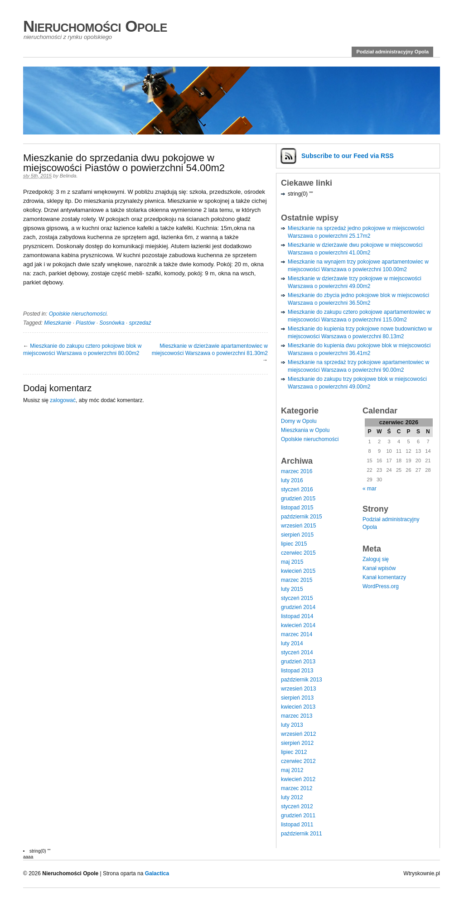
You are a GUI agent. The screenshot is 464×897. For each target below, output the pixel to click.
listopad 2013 (297, 670)
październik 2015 (301, 516)
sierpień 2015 (297, 535)
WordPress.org (380, 586)
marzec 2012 (296, 788)
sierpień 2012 (297, 743)
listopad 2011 (297, 824)
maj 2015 (292, 562)
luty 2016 (292, 480)
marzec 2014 (296, 634)
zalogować (63, 400)
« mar (369, 488)
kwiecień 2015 (298, 571)
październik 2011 (301, 833)
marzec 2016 (296, 471)
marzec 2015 (296, 580)
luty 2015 (292, 589)
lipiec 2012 (294, 752)
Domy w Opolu (299, 421)
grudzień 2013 (298, 661)
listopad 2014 (297, 616)
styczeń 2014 (297, 652)
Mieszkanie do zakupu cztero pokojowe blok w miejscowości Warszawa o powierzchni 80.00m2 (82, 349)
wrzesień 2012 (298, 734)
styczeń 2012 (297, 806)
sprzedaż (140, 323)
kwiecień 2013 (298, 707)
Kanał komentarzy (384, 577)
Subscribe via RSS (347, 155)
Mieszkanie (57, 323)
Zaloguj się (375, 559)
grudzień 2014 (298, 607)
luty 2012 (292, 797)
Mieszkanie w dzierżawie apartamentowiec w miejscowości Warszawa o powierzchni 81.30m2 (210, 349)
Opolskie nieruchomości (77, 314)
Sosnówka (111, 323)
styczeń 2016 (297, 489)
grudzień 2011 (298, 815)
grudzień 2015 (298, 498)
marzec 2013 (296, 716)
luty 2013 (292, 725)
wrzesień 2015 (298, 526)
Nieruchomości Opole (95, 26)
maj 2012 (292, 770)
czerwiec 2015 (298, 553)
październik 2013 (301, 679)
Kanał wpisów (379, 568)
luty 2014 (292, 643)
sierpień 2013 (297, 698)
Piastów (85, 323)
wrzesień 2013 (298, 689)
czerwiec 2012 (298, 761)
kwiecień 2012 (298, 779)
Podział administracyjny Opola (392, 51)
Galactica (157, 873)
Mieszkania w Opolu (305, 430)
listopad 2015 (297, 507)
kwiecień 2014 (298, 625)
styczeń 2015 (297, 598)
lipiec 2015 (294, 544)
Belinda (68, 175)
